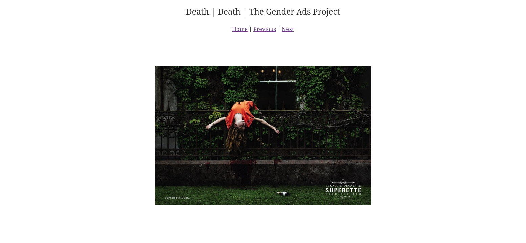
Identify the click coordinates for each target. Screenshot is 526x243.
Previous (264, 29)
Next (288, 29)
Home (240, 29)
